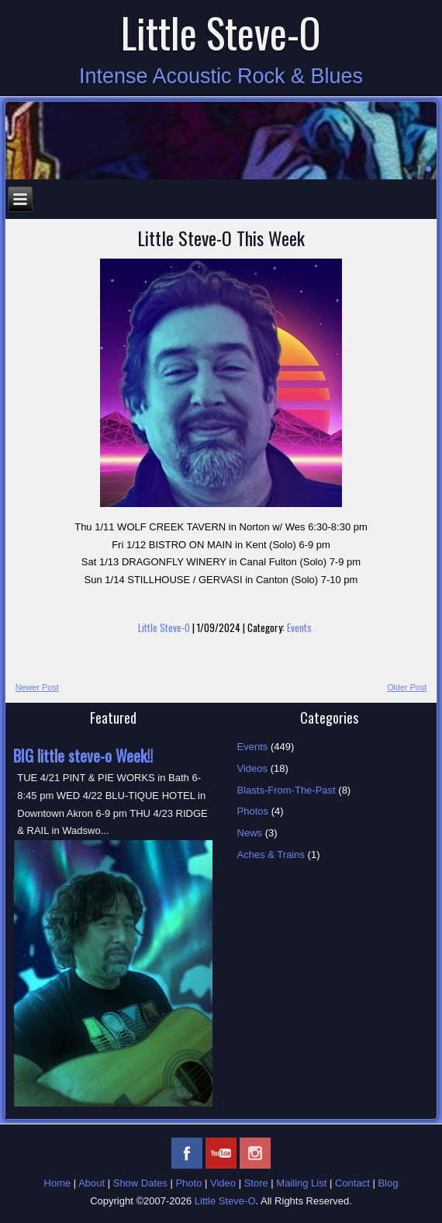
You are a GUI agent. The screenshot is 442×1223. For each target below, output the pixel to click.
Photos (252, 811)
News (250, 833)
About (91, 1183)
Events (299, 627)
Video (223, 1183)
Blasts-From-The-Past (286, 790)
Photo (188, 1183)
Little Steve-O (221, 32)
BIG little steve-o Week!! (83, 755)
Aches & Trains (271, 854)
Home (57, 1183)
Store (256, 1183)
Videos (252, 768)
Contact (352, 1183)
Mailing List (301, 1183)
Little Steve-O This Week (221, 238)
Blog (388, 1183)
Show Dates (140, 1183)
